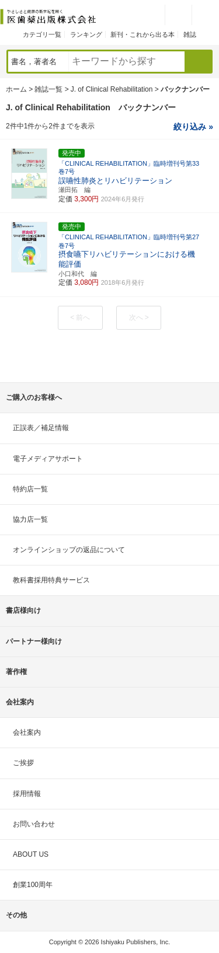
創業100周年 (33, 885)
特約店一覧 (30, 489)
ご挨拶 (23, 763)
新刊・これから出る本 (142, 34)
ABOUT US (30, 854)
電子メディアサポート (48, 459)
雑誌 (189, 34)
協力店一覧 (30, 519)
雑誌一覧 (48, 89)
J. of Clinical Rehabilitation (112, 89)
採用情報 (27, 794)
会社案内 (27, 732)
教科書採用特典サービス (51, 580)
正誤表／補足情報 (41, 428)
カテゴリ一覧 (42, 34)
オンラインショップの (69, 550)
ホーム (16, 89)
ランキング (86, 34)
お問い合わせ (34, 824)
